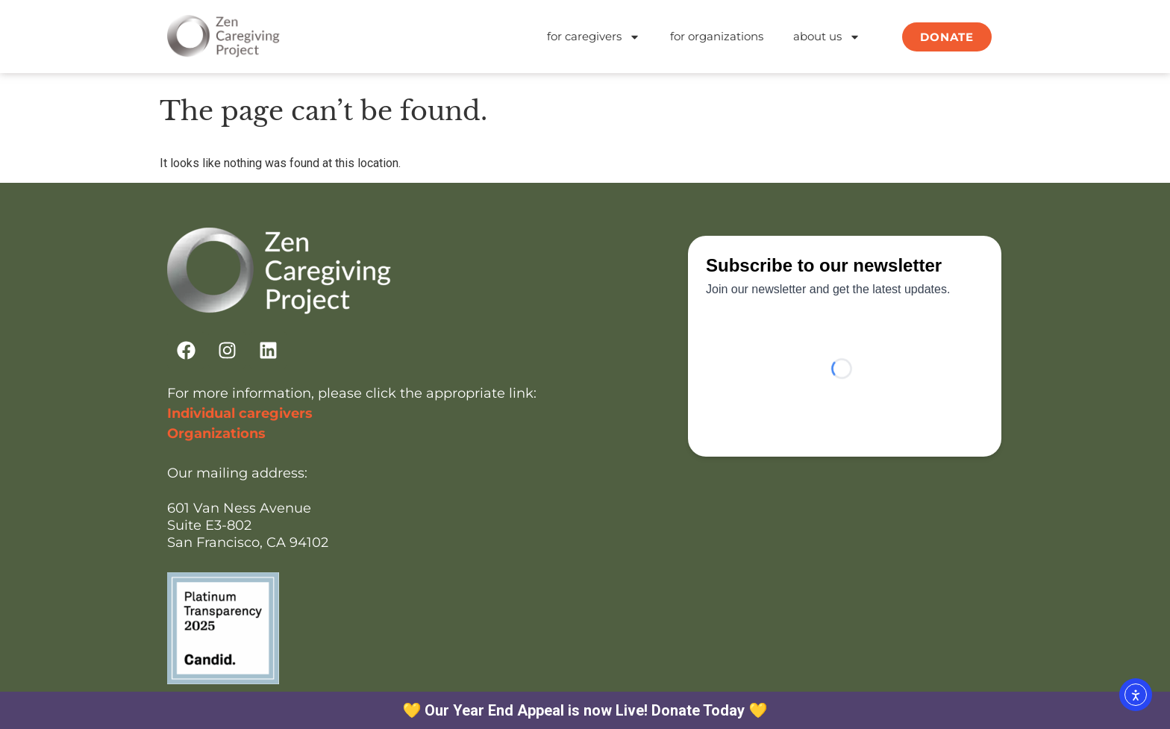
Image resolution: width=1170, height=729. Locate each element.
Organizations (216, 433)
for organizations (716, 36)
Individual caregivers (240, 413)
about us (826, 37)
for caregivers (593, 37)
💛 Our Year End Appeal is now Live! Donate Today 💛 (585, 710)
